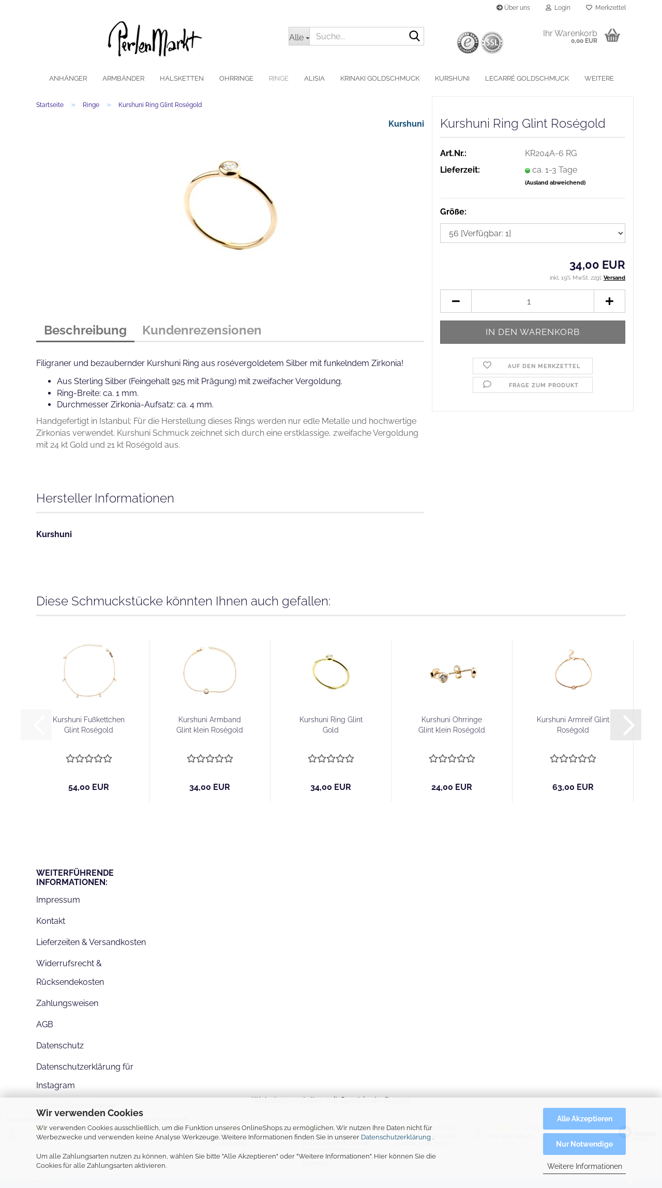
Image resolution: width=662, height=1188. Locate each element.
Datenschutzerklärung (396, 1137)
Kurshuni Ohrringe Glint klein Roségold (451, 724)
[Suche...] (299, 36)
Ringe (279, 78)
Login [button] (558, 7)
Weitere (599, 78)
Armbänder (123, 78)
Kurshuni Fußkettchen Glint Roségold (89, 724)
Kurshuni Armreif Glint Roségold (573, 724)
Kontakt (50, 921)
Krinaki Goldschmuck (379, 78)
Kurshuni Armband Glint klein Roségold (209, 724)
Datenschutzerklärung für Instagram (84, 1076)
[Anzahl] (532, 301)
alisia (314, 78)
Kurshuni (452, 78)
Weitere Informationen (584, 1166)
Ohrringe (236, 78)
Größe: (453, 212)
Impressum (58, 900)
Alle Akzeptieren (584, 1119)
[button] (455, 301)
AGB (44, 1024)
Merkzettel (606, 7)
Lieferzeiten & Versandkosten (91, 942)
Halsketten (182, 78)
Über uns (513, 7)
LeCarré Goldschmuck (527, 78)
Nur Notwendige (584, 1144)
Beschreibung (85, 330)
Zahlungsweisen (67, 1003)
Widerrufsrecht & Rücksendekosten (70, 972)
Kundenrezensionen (202, 330)
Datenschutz (60, 1045)
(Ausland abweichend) (555, 182)
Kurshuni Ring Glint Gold (331, 724)
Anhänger (68, 78)
